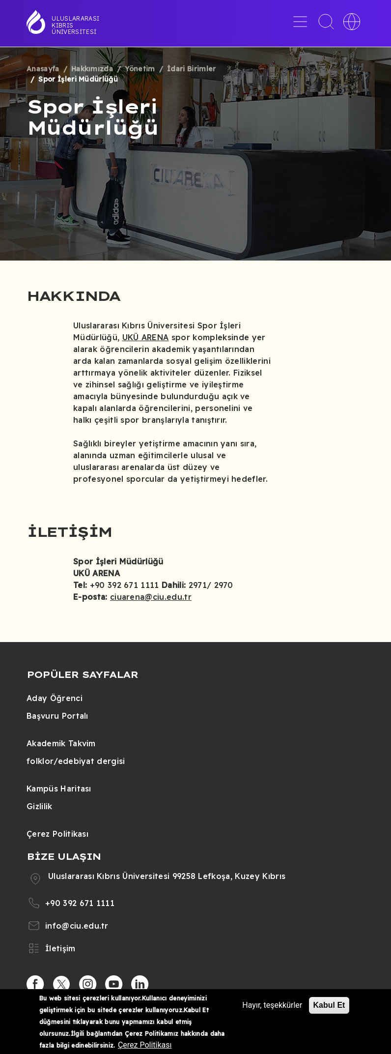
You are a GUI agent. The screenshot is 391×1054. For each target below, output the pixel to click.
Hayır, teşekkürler (272, 1005)
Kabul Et (329, 1005)
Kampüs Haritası (59, 788)
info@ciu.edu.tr (77, 926)
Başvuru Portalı (57, 716)
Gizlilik (40, 806)
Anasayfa (43, 68)
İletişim (60, 948)
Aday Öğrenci (55, 698)
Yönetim (140, 68)
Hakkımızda (92, 68)
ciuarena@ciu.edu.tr (151, 597)
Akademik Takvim (61, 743)
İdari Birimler (191, 68)
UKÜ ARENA (145, 337)
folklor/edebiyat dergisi (76, 761)
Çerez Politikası (57, 834)
